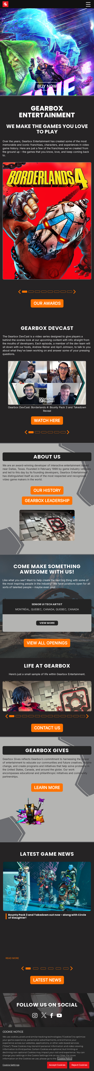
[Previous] (19, 291)
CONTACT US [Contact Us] (47, 727)
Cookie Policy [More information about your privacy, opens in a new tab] (65, 1058)
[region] (47, 1049)
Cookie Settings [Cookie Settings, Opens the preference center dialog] (11, 1065)
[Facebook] (51, 1015)
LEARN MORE (47, 787)
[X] (43, 1015)
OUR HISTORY (47, 490)
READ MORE (12, 958)
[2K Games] (5, 4)
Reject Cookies (79, 1065)
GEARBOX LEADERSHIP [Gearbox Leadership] (47, 500)
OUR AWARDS (47, 303)
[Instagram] (34, 1015)
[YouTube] (59, 1015)
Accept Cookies (57, 1065)
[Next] (74, 291)
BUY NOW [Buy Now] (47, 86)
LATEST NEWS (47, 980)
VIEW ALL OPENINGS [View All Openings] (47, 643)
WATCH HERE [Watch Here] (47, 420)
